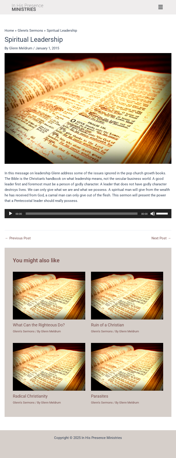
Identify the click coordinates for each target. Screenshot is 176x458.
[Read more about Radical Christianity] (49, 367)
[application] (88, 213)
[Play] (10, 213)
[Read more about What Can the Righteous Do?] (49, 295)
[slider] (82, 213)
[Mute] (152, 213)
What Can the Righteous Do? (39, 324)
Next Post (161, 238)
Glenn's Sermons (24, 331)
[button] (161, 7)
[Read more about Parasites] (127, 367)
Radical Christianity (30, 396)
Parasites (99, 396)
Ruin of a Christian (107, 324)
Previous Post (18, 238)
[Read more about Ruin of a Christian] (127, 295)
